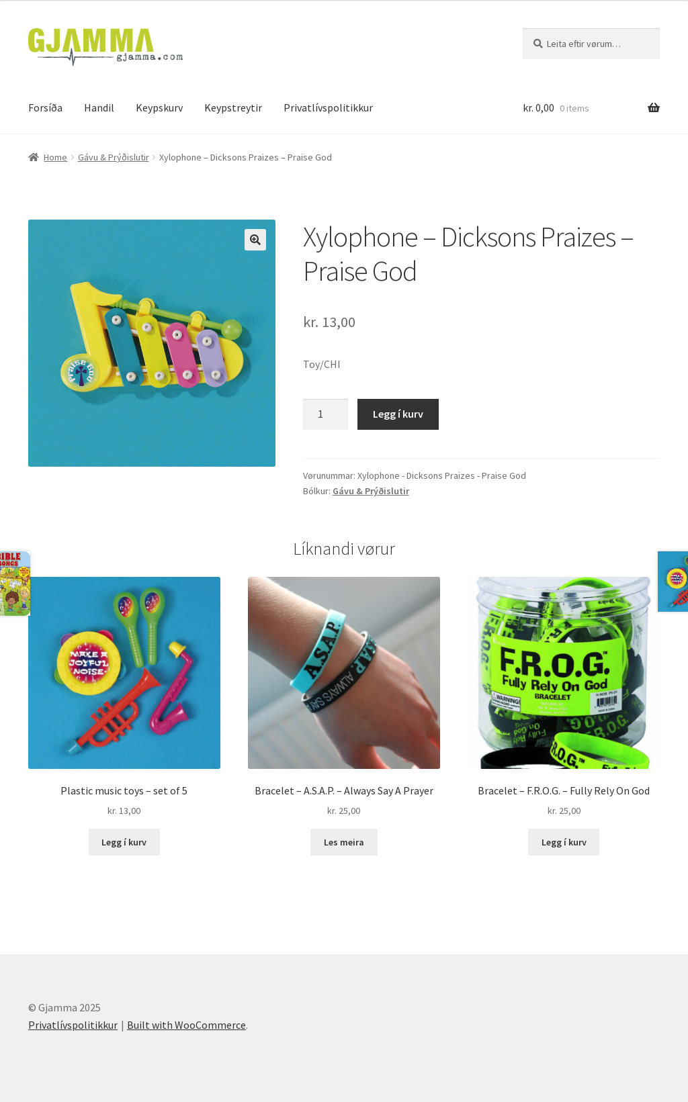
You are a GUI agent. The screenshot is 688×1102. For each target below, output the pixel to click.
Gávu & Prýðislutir (113, 157)
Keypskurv (159, 107)
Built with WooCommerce (186, 1024)
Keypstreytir (233, 107)
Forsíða (45, 107)
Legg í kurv (398, 413)
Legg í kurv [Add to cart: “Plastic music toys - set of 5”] (123, 842)
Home (55, 157)
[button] (255, 239)
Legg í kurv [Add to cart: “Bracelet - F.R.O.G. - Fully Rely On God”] (564, 842)
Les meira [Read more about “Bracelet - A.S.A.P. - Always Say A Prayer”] (344, 842)
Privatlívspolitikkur (328, 107)
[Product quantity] (326, 414)
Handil (99, 107)
